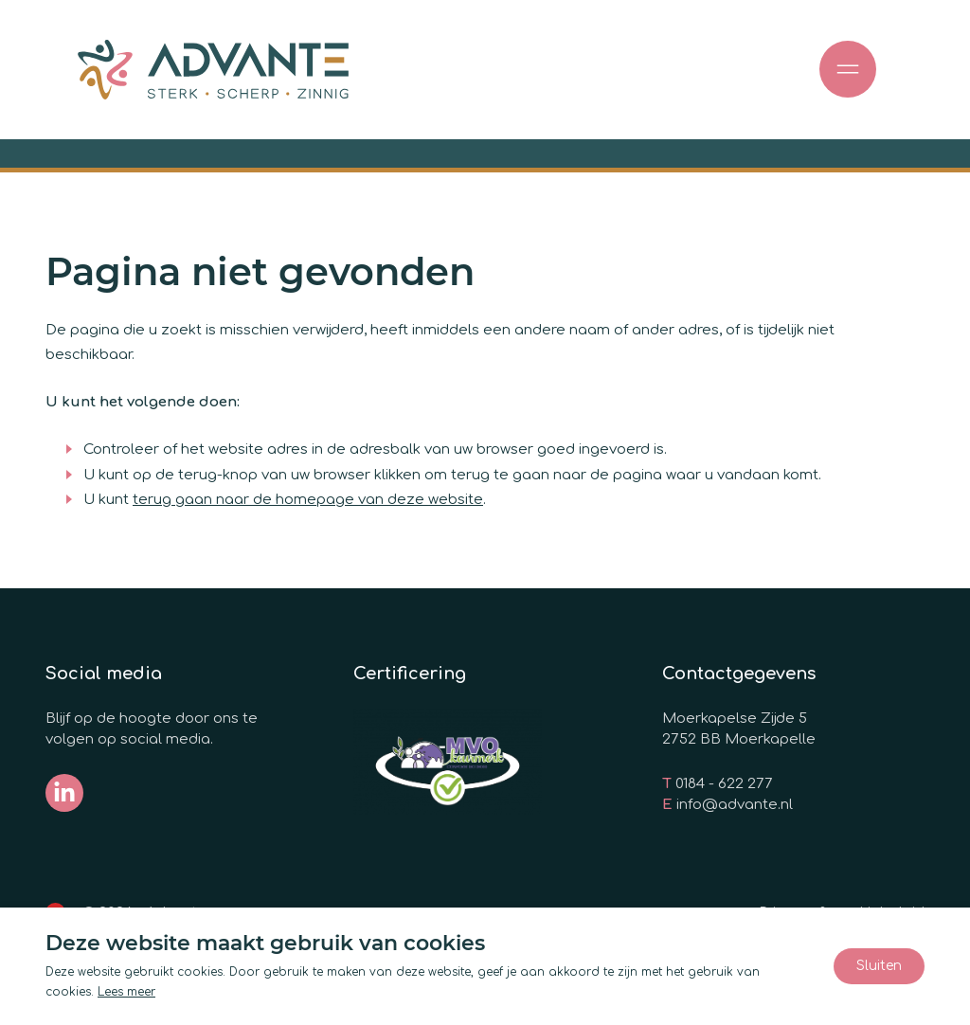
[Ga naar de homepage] (213, 69)
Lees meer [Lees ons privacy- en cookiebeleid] (126, 991)
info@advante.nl (734, 805)
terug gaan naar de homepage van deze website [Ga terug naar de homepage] (308, 500)
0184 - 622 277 (724, 784)
